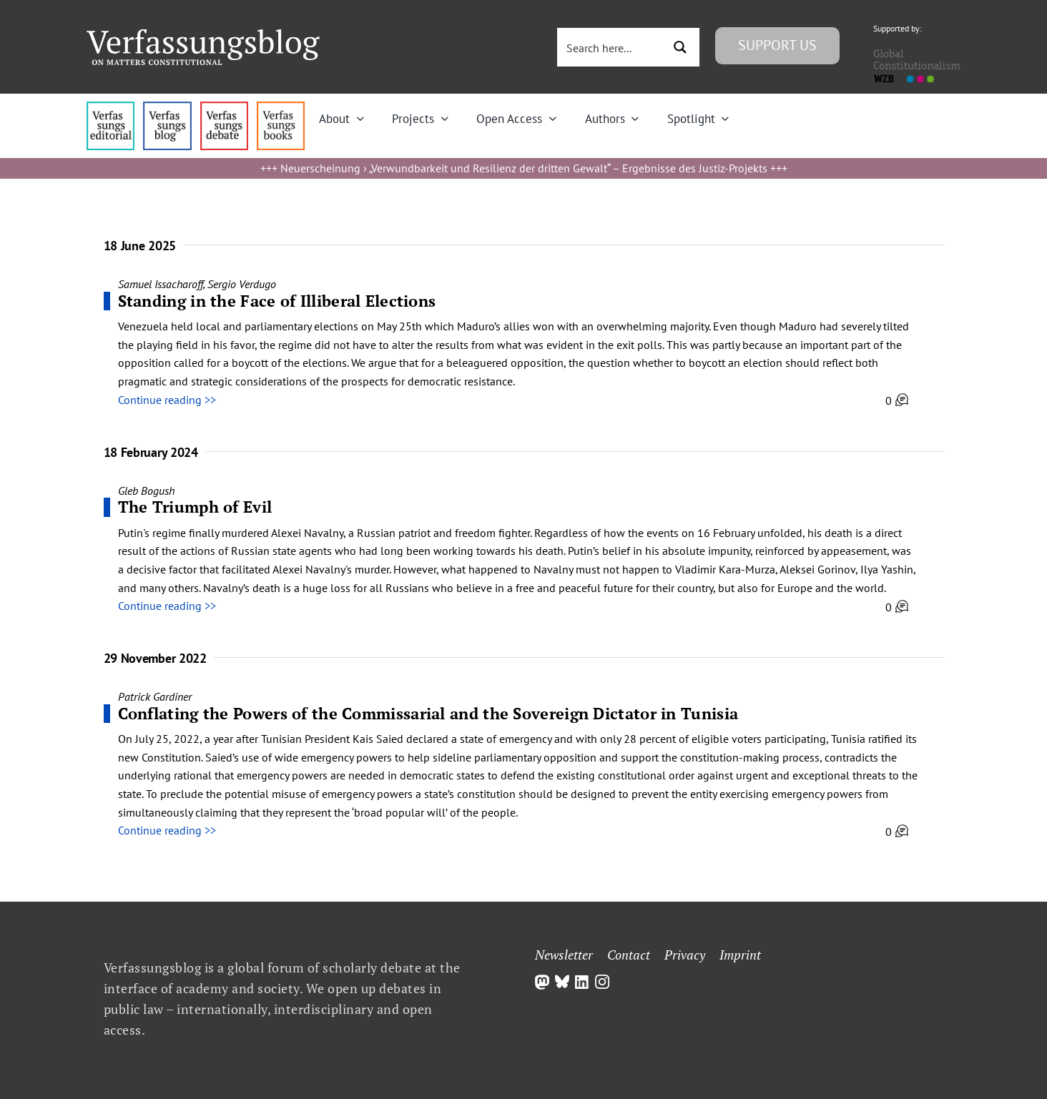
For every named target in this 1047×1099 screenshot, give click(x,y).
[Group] (203, 35)
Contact (628, 954)
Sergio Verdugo (241, 284)
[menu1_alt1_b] (167, 107)
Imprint (740, 954)
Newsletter (564, 954)
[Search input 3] (611, 47)
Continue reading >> (167, 400)
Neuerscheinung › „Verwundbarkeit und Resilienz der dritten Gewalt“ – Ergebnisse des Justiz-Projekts (523, 168)
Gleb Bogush (146, 490)
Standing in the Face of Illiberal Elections (277, 300)
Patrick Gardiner (155, 696)
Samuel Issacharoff (160, 284)
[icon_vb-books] (281, 107)
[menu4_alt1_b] (110, 107)
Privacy (684, 954)
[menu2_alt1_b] (224, 107)
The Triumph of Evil (195, 506)
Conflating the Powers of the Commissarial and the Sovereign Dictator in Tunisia (428, 713)
